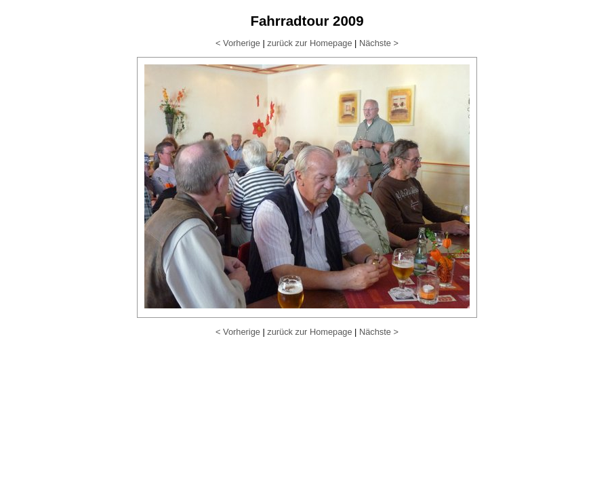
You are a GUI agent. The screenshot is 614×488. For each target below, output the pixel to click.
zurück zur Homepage (309, 43)
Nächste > (378, 43)
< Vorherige (238, 43)
